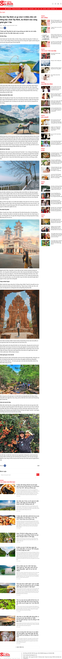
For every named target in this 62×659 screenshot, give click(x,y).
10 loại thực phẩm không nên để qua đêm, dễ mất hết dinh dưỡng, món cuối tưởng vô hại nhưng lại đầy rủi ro (56, 162)
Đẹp (38, 8)
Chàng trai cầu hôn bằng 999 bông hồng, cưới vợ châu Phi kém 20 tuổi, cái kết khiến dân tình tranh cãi (56, 228)
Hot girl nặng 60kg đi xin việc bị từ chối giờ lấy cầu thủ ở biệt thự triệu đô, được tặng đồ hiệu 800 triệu (56, 195)
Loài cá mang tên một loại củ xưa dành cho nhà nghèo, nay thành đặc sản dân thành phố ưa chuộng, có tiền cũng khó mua (27, 634)
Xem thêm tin (20, 647)
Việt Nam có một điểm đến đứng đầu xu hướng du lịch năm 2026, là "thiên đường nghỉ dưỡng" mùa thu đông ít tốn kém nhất (27, 619)
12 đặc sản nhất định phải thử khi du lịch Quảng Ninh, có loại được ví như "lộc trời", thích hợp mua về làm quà (27, 517)
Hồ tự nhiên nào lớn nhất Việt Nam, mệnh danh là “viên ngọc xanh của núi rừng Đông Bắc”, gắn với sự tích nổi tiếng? (26, 568)
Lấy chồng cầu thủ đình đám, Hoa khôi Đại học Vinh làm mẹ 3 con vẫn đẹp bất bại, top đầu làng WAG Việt (56, 202)
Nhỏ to (48, 8)
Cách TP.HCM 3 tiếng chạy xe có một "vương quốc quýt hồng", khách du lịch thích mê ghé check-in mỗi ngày (27, 535)
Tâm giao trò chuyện (16, 8)
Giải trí (44, 8)
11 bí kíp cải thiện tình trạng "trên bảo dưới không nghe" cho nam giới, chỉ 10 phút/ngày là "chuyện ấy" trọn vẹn (56, 169)
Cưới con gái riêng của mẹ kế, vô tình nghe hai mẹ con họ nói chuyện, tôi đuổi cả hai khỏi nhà (56, 109)
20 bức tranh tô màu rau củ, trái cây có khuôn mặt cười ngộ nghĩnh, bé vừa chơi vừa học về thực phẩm (56, 36)
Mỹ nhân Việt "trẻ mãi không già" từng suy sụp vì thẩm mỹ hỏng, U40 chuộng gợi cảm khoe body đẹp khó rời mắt (56, 209)
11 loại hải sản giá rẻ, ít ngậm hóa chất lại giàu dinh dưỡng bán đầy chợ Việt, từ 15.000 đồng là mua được (56, 154)
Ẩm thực (53, 8)
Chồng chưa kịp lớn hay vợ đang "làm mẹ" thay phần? (56, 68)
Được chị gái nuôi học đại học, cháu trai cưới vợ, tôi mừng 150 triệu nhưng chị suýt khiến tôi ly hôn (56, 88)
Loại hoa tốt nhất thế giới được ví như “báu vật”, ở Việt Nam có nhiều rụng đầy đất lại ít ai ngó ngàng (56, 176)
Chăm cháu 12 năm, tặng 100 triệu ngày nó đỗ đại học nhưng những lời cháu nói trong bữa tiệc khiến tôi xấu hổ (56, 103)
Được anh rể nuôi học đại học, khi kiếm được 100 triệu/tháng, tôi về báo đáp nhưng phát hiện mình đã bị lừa (56, 122)
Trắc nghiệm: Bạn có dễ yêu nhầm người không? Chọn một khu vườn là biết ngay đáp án (56, 242)
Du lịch (2, 12)
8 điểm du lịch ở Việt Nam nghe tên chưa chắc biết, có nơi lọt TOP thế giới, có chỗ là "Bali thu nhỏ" (27, 549)
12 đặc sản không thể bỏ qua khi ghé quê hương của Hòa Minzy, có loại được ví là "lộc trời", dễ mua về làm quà (27, 486)
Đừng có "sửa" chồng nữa (56, 60)
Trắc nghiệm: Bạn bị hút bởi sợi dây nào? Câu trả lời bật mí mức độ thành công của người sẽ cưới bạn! (56, 235)
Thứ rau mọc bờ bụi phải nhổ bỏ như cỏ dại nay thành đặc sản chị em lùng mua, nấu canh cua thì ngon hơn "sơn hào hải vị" (27, 602)
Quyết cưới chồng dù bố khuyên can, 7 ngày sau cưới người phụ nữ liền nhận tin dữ (55, 128)
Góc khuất (31, 8)
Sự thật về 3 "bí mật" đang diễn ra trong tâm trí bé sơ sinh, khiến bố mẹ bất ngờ (56, 42)
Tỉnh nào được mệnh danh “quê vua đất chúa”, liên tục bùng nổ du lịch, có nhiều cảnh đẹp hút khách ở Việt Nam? (27, 585)
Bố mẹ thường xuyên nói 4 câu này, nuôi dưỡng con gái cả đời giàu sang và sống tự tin (56, 22)
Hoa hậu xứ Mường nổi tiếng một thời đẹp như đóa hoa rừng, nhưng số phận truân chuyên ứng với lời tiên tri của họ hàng (56, 188)
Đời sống (9, 8)
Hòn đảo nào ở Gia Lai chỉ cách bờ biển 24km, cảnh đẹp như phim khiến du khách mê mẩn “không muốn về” (27, 502)
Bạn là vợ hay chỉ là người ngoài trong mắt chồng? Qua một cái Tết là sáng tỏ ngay (56, 95)
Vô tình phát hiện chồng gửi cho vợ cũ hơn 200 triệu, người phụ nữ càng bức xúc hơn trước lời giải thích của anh (56, 143)
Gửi (37, 474)
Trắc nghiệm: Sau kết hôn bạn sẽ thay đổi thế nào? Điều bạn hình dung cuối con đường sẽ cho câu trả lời (56, 221)
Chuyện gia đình (25, 8)
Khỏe (36, 8)
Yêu (41, 8)
